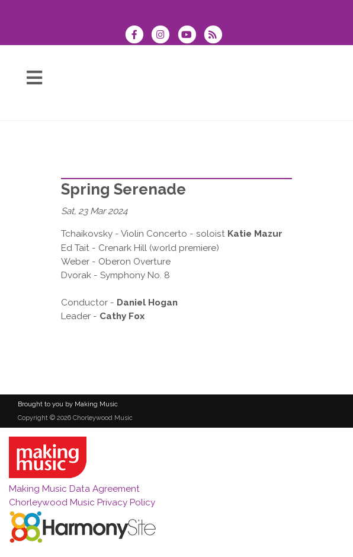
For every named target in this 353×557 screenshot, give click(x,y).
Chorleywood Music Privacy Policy (82, 502)
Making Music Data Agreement (74, 488)
